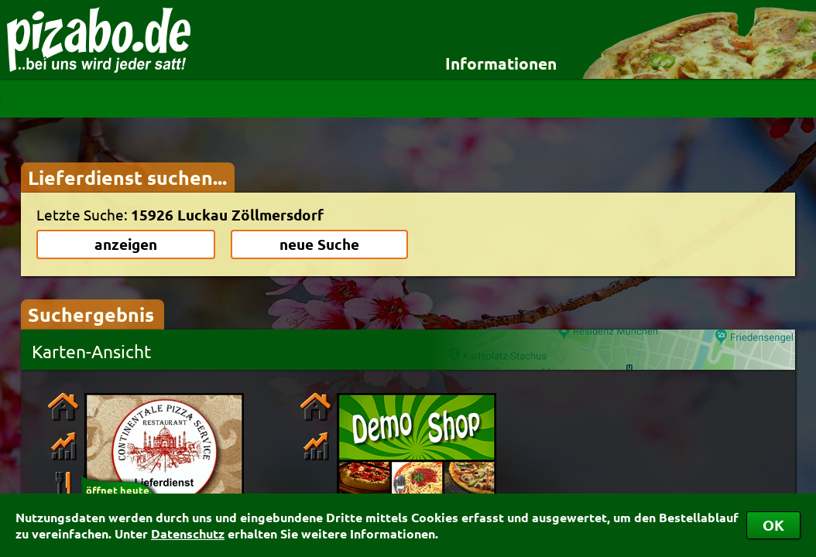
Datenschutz (188, 533)
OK (773, 525)
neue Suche (319, 244)
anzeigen (125, 244)
